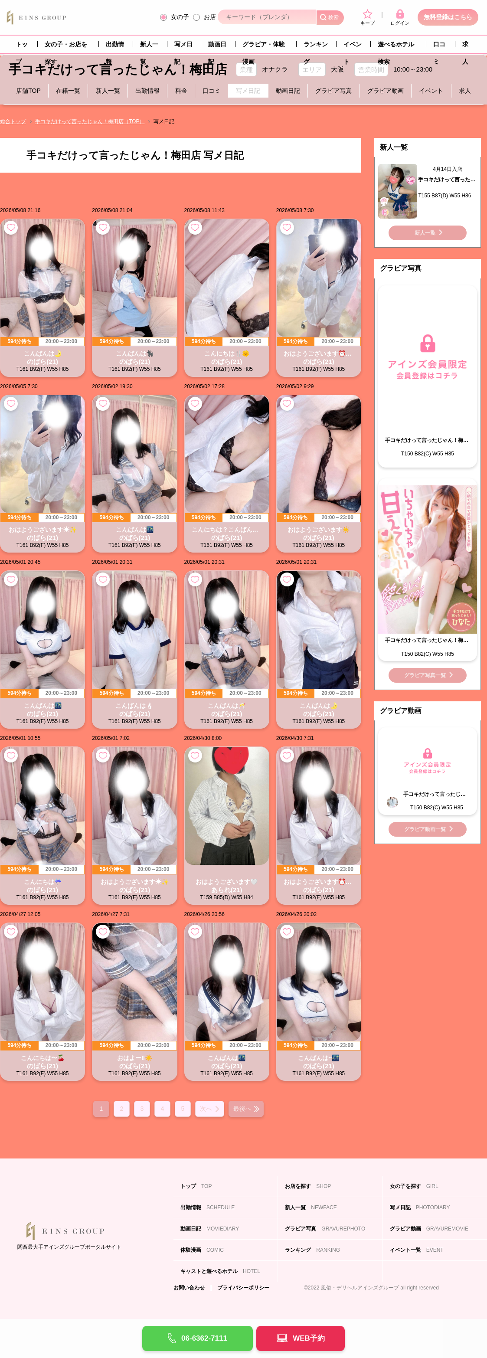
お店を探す (308, 1186)
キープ (367, 17)
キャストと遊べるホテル (220, 1271)
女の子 (180, 16)
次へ (206, 1108)
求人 (465, 47)
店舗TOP (28, 90)
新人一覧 (149, 47)
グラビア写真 (333, 90)
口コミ (439, 47)
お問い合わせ (189, 1288)
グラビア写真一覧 (425, 675)
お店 (210, 16)
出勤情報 (115, 47)
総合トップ (13, 121)
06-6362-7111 (204, 1338)
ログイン (399, 17)
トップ (22, 47)
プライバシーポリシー (243, 1288)
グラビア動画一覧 (425, 829)
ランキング (316, 47)
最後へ (242, 1108)
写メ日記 (183, 47)
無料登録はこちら (448, 16)
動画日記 (217, 47)
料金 (181, 90)
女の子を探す (414, 1186)
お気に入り (11, 228)
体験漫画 (202, 1250)
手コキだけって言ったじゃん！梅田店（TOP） (89, 121)
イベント (352, 47)
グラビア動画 (385, 90)
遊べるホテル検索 (396, 47)
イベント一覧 (417, 1250)
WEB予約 (309, 1338)
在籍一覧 (68, 90)
